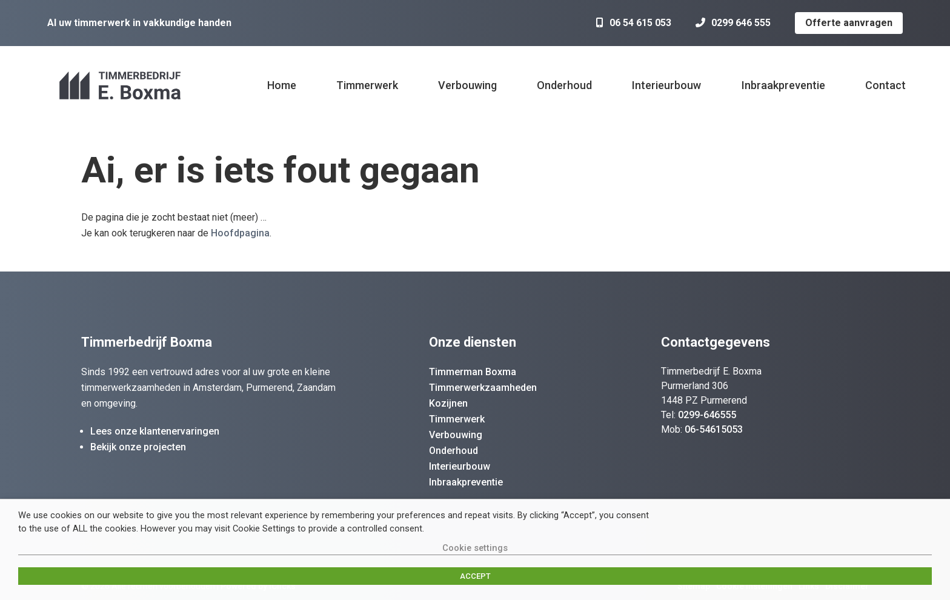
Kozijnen (448, 403)
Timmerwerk (367, 85)
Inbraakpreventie (783, 85)
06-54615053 (714, 429)
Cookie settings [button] (475, 547)
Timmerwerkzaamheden (483, 387)
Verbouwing (467, 85)
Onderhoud (564, 85)
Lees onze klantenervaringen (154, 431)
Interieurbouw (666, 85)
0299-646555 (707, 415)
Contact (885, 85)
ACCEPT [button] (475, 576)
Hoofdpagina (240, 233)
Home (281, 85)
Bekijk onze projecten (138, 447)
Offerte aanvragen (848, 22)
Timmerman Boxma (472, 372)
